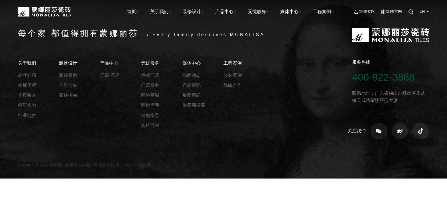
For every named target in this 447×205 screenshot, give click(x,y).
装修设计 (205, 11)
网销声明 (150, 105)
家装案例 (68, 75)
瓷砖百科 (150, 125)
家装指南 (68, 95)
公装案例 (233, 75)
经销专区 (367, 11)
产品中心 (235, 11)
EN (422, 11)
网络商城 (150, 95)
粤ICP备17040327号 (133, 165)
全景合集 (68, 85)
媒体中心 (294, 11)
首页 (149, 11)
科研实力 (27, 105)
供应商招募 (193, 105)
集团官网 (394, 11)
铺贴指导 (150, 115)
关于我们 (175, 11)
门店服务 (150, 85)
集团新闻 (191, 95)
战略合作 (233, 85)
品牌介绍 (27, 75)
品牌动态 (191, 75)
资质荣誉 (27, 95)
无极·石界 (109, 75)
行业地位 (27, 115)
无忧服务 (265, 11)
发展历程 (27, 85)
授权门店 (150, 75)
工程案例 (324, 11)
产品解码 (191, 85)
